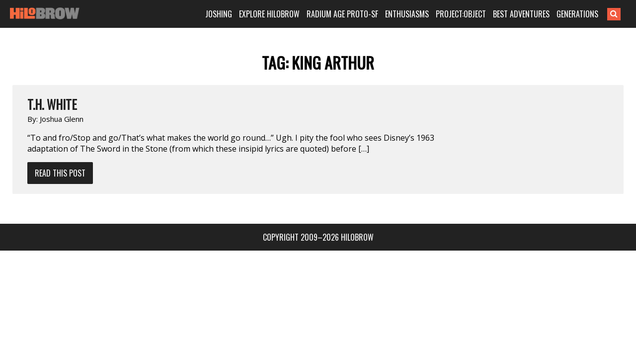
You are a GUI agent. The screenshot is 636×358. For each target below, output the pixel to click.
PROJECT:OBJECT (473, 14)
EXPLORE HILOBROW (281, 14)
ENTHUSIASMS (419, 14)
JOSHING (231, 14)
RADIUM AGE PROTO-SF (355, 14)
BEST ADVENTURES (533, 14)
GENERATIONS (590, 14)
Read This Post (60, 173)
